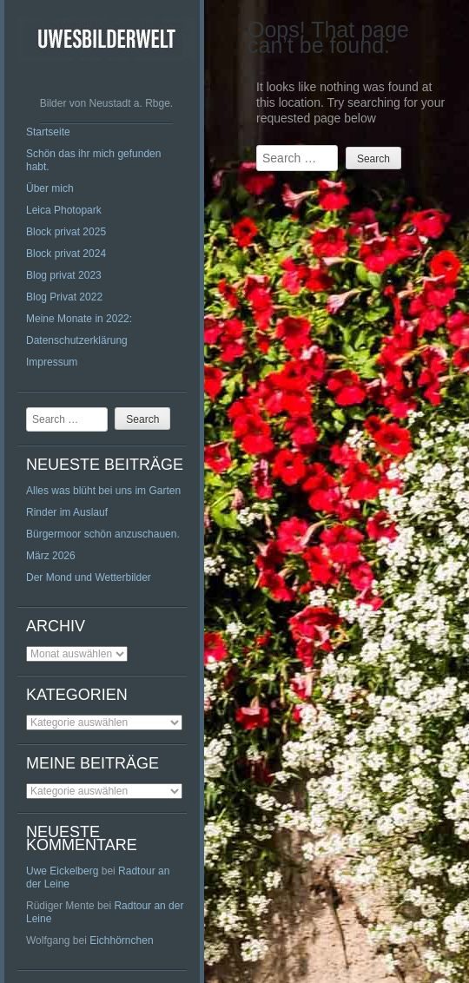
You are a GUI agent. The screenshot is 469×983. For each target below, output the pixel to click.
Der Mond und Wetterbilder (88, 577)
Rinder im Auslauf (67, 512)
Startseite (48, 132)
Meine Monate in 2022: (79, 319)
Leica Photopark (64, 210)
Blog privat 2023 (64, 275)
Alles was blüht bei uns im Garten (103, 491)
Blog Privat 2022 (64, 297)
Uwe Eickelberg (62, 871)
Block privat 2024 (66, 253)
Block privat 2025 (66, 232)
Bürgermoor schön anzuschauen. (103, 534)
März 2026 (51, 556)
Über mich (50, 188)
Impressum (51, 362)
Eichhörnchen (121, 940)
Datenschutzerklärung (77, 340)
